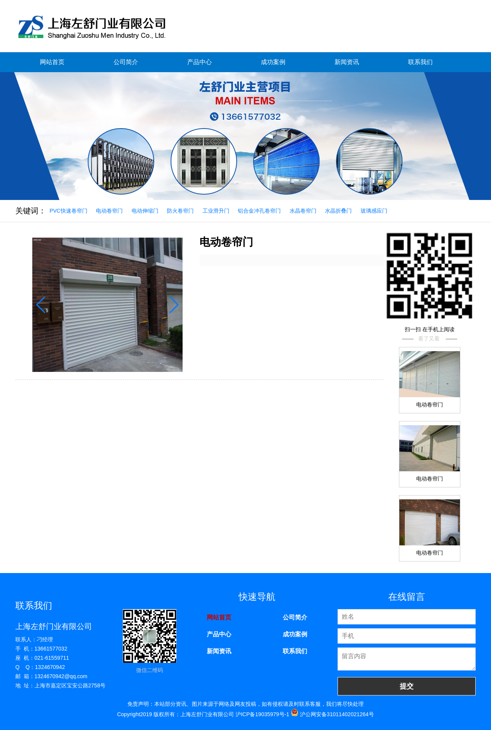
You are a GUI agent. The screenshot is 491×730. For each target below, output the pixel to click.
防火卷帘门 (182, 211)
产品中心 (199, 62)
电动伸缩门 (146, 211)
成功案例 (273, 62)
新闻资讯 (346, 62)
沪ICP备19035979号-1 (262, 714)
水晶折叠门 (342, 211)
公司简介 (126, 62)
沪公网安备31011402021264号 (332, 714)
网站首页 (52, 62)
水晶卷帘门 (306, 211)
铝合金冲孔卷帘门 (262, 211)
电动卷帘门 (110, 211)
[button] (172, 303)
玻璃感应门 (378, 211)
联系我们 (420, 62)
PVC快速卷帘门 (69, 211)
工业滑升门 (218, 211)
